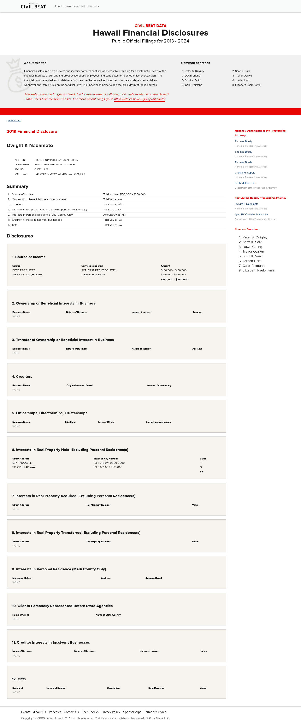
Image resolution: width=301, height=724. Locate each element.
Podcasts (55, 712)
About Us (39, 712)
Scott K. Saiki (242, 71)
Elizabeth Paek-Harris (248, 85)
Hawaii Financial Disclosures (81, 6)
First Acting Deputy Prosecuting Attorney (260, 198)
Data (57, 6)
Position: (20, 160)
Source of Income (22, 194)
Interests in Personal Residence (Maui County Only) (42, 215)
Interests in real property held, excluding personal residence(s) (49, 209)
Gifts (14, 225)
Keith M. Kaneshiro (246, 183)
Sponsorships (132, 712)
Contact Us (71, 712)
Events (25, 712)
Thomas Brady (243, 141)
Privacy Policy (111, 712)
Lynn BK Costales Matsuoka (251, 214)
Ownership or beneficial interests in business (39, 199)
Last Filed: (21, 174)
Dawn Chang (192, 75)
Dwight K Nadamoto (30, 145)
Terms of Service (155, 712)
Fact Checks (90, 712)
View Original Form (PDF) (70, 173)
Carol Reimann (193, 85)
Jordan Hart (242, 80)
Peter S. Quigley (194, 71)
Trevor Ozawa (243, 75)
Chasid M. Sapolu (245, 172)
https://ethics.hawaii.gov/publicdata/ (139, 99)
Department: (22, 164)
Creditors (17, 204)
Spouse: (19, 169)
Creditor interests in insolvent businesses (37, 220)
